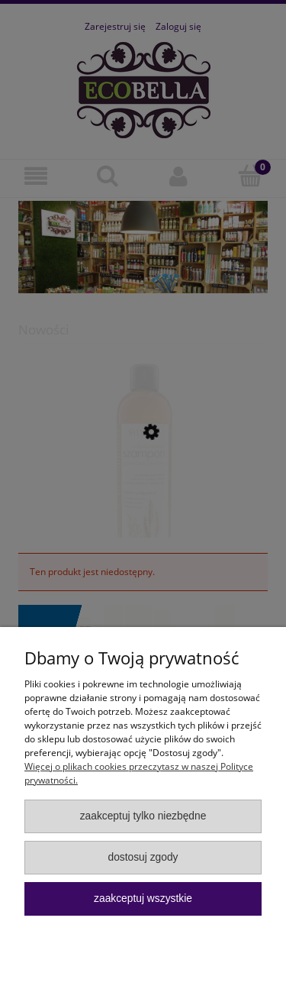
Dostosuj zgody (143, 857)
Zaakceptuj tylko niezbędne (143, 816)
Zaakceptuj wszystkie (143, 898)
